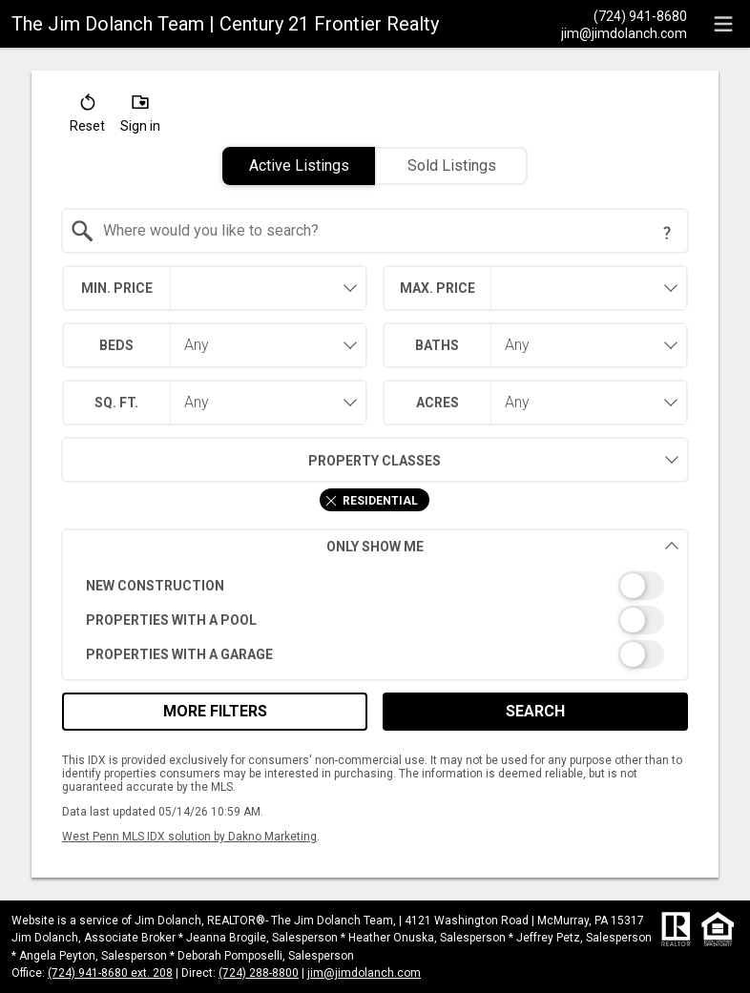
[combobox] (375, 231)
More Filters (215, 711)
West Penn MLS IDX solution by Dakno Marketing (189, 836)
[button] (87, 117)
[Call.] (624, 15)
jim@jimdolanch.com (364, 973)
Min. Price (117, 288)
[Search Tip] (667, 232)
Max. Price (437, 288)
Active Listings (299, 165)
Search (535, 711)
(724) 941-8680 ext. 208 (110, 973)
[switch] (375, 586)
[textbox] (387, 231)
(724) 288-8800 (259, 973)
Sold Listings (451, 165)
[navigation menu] (723, 24)
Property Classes (251, 460)
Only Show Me (502, 546)
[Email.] (624, 32)
